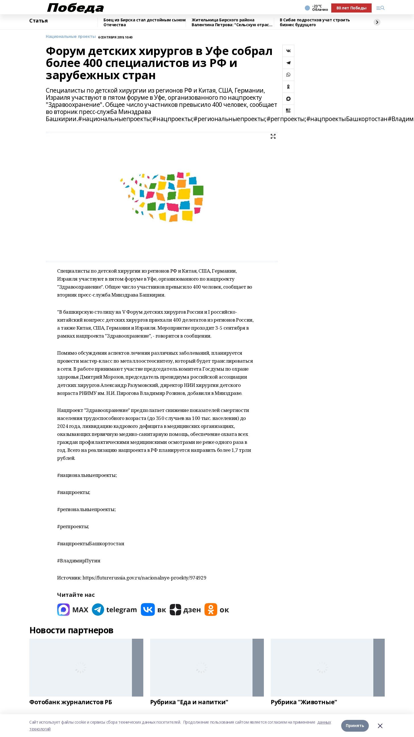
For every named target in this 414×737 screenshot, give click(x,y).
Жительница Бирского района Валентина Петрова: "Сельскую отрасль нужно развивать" (233, 22)
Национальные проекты (71, 36)
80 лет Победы (351, 8)
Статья (38, 21)
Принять (355, 725)
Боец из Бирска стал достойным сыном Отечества (144, 22)
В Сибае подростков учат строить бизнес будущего (315, 22)
